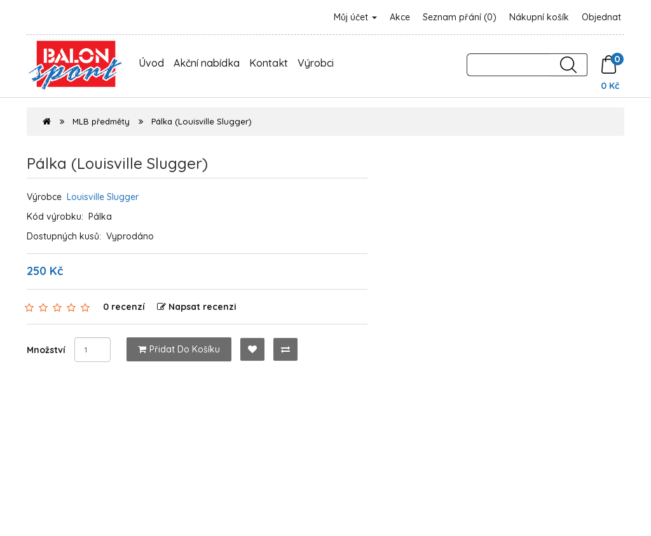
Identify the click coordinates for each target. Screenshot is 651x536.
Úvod (151, 63)
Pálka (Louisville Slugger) (201, 121)
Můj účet (355, 17)
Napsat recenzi (196, 306)
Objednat (601, 17)
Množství (46, 350)
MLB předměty (101, 121)
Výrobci (316, 63)
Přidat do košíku (179, 349)
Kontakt (268, 63)
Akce (400, 17)
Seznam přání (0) (460, 17)
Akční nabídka (207, 63)
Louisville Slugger (103, 197)
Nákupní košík (539, 17)
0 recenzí (124, 306)
